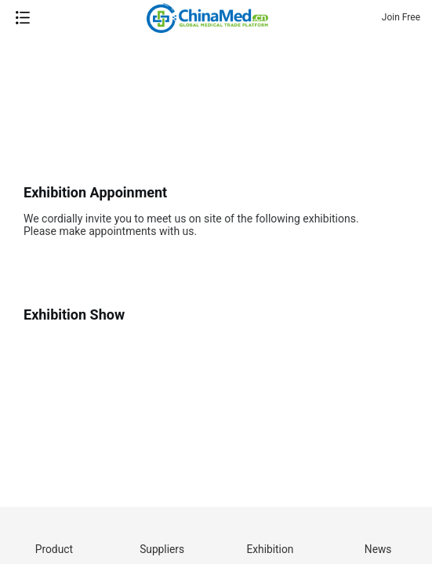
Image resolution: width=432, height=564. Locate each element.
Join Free (401, 17)
